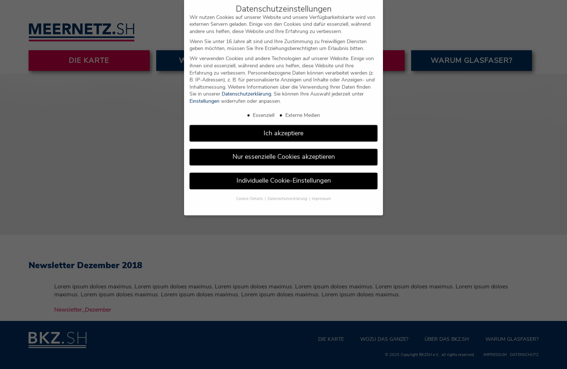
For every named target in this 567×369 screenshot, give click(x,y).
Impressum (321, 192)
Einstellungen (204, 94)
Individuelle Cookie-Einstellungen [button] (283, 174)
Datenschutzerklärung (246, 87)
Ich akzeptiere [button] (283, 126)
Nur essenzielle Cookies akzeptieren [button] (284, 150)
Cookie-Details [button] (250, 192)
